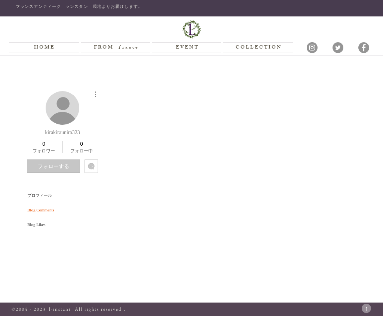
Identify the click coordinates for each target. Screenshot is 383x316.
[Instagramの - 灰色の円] (312, 47)
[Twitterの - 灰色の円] (338, 47)
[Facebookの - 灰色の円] (363, 47)
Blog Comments (40, 210)
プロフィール (39, 195)
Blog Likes (36, 224)
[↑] (366, 308)
